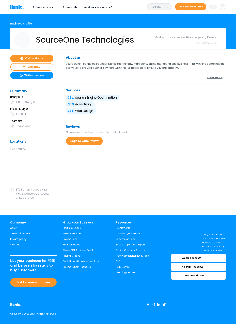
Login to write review (84, 141)
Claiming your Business (129, 233)
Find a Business (72, 228)
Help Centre (123, 267)
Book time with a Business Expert (82, 261)
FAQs (119, 261)
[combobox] (144, 6)
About (13, 228)
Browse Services (72, 233)
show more (216, 77)
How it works (123, 228)
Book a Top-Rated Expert (130, 244)
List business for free (33, 282)
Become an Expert (126, 239)
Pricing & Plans (71, 255)
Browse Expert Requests (77, 267)
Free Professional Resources (132, 255)
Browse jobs (70, 7)
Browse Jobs (70, 239)
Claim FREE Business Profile (78, 250)
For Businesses (71, 244)
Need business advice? (98, 7)
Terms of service (20, 233)
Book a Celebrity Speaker (130, 250)
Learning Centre (125, 272)
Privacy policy (18, 239)
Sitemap (15, 244)
